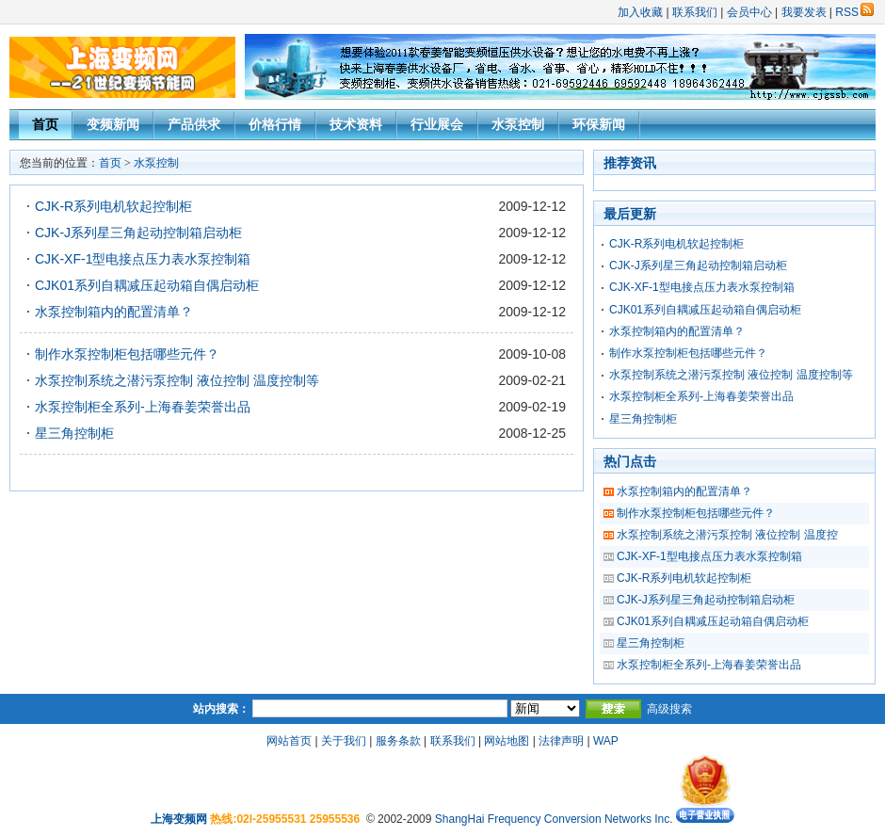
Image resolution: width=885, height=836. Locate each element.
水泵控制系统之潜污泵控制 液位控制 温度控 (727, 534)
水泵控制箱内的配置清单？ (114, 311)
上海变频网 (179, 819)
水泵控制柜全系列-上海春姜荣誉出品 (142, 406)
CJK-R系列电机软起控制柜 (113, 206)
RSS (854, 12)
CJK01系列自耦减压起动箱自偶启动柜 (147, 285)
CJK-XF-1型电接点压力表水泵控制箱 (142, 258)
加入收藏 (640, 12)
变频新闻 (113, 124)
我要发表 (804, 12)
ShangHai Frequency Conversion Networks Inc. (555, 819)
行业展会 (436, 124)
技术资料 (356, 124)
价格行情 (275, 124)
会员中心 (749, 12)
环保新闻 (598, 124)
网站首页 (289, 741)
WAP (606, 741)
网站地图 (506, 741)
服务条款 (398, 741)
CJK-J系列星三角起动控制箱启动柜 (138, 232)
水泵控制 (517, 124)
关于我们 (343, 741)
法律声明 (561, 741)
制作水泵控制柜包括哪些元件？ (127, 354)
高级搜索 (669, 708)
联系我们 (694, 12)
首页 (45, 124)
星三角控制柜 (74, 433)
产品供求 (194, 124)
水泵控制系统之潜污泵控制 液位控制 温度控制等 (177, 380)
